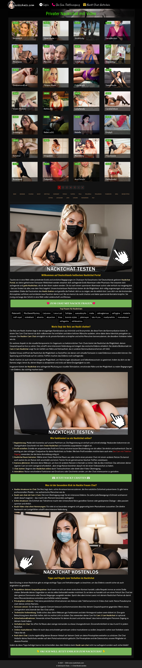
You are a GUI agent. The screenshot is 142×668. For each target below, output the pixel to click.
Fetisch (65, 194)
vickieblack (29, 317)
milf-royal (17, 317)
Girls (116, 194)
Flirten (73, 194)
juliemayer (84, 317)
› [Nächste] (78, 187)
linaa (60, 317)
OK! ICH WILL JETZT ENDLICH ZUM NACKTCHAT (71, 651)
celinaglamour (103, 313)
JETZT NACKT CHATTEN (71, 477)
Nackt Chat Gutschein (98, 5)
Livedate (75, 197)
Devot (38, 194)
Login (46, 5)
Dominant (56, 194)
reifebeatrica (77, 321)
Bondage (22, 194)
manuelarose (123, 317)
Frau (80, 194)
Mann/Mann (84, 197)
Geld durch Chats (62, 666)
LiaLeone (46, 313)
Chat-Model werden (78, 666)
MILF (93, 197)
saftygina (116, 313)
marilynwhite (109, 317)
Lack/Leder (59, 197)
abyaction (51, 317)
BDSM (14, 194)
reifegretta (64, 321)
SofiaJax (68, 313)
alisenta (40, 317)
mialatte (126, 313)
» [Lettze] (82, 187)
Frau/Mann (98, 194)
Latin (67, 197)
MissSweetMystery (32, 313)
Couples (31, 194)
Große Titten (125, 194)
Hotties (50, 197)
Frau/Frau (88, 194)
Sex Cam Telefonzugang (67, 5)
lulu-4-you (96, 317)
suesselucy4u (80, 313)
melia (91, 313)
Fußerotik (108, 194)
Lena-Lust (58, 313)
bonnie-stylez (71, 317)
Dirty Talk (47, 194)
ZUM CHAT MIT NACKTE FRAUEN (71, 303)
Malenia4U (16, 313)
